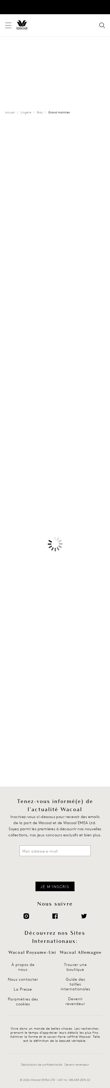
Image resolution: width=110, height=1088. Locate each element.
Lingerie (26, 112)
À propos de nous (23, 967)
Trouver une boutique (75, 967)
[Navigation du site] (8, 25)
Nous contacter (23, 979)
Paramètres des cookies (23, 1001)
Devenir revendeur (75, 1001)
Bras (40, 112)
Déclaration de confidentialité (41, 1064)
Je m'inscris (55, 886)
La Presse (23, 989)
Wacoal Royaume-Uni (32, 952)
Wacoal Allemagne (81, 952)
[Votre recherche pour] (102, 26)
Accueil (10, 112)
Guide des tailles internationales (75, 984)
